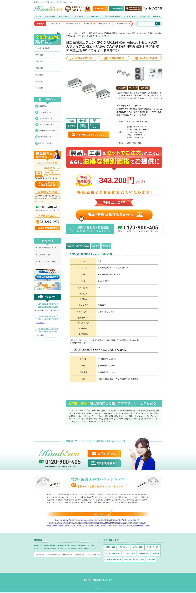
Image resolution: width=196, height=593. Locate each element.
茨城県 (99, 521)
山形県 (87, 521)
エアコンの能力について (48, 120)
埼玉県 (117, 521)
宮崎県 (133, 526)
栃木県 (105, 521)
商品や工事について (46, 141)
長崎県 (115, 526)
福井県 (69, 523)
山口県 (73, 526)
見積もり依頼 (50, 17)
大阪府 (123, 523)
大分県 (127, 526)
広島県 (67, 526)
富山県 (57, 523)
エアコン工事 (78, 17)
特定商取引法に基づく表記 (134, 560)
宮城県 (81, 521)
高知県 (97, 526)
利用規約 (151, 560)
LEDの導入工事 (42, 259)
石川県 (63, 523)
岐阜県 (87, 523)
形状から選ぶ (104, 24)
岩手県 (69, 521)
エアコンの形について (47, 113)
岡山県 (61, 526)
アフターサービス (93, 17)
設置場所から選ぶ (71, 24)
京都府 (117, 523)
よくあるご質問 (129, 17)
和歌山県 (142, 523)
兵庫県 (129, 523)
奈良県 (135, 523)
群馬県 (111, 521)
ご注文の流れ (43, 106)
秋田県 (75, 521)
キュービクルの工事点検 (46, 266)
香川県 (85, 526)
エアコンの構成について (48, 127)
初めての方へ (64, 17)
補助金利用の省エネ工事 (46, 252)
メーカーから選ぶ (122, 24)
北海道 (57, 521)
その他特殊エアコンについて (49, 134)
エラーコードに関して (47, 148)
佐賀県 (109, 526)
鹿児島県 (140, 526)
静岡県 (93, 523)
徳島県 (79, 526)
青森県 (63, 521)
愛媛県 (91, 526)
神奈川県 (136, 521)
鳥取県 (49, 526)
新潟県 (51, 523)
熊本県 (121, 526)
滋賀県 (111, 523)
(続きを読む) (55, 315)
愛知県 (99, 523)
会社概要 (156, 17)
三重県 (105, 523)
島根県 (55, 526)
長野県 (81, 523)
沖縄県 (147, 526)
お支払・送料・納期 (112, 17)
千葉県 (123, 521)
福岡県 (103, 526)
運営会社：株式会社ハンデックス (98, 580)
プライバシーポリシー (113, 560)
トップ (38, 17)
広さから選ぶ (54, 24)
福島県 (93, 521)
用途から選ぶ (89, 24)
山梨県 (75, 523)
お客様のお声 (144, 17)
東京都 (129, 521)
